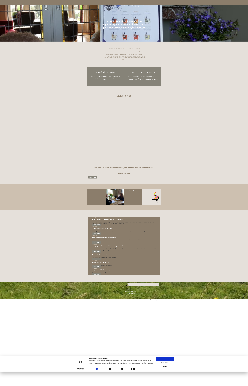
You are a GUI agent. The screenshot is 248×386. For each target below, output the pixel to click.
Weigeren (165, 213)
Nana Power (133, 191)
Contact (157, 6)
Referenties (143, 6)
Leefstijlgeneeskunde (121, 6)
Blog (138, 6)
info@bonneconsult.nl (101, 0)
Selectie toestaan (165, 209)
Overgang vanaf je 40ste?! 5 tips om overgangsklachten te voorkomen (113, 246)
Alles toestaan (165, 205)
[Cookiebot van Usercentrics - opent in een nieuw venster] (80, 216)
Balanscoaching (132, 6)
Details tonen (140, 215)
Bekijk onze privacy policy (129, 297)
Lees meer (97, 224)
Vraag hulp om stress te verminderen (103, 228)
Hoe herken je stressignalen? (101, 262)
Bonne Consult (111, 6)
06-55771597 (91, 0)
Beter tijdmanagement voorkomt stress (104, 237)
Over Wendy (150, 6)
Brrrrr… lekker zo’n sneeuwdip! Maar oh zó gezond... (107, 219)
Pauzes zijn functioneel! (99, 255)
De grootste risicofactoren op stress (103, 270)
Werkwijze (96, 191)
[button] (92, 83)
